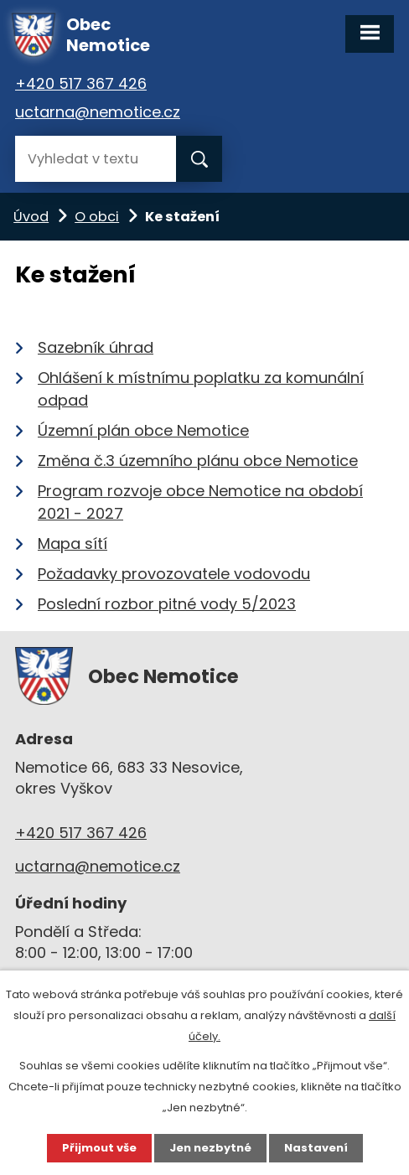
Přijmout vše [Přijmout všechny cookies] (99, 1148)
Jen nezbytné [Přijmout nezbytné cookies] (210, 1148)
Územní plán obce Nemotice (143, 430)
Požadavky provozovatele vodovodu (174, 573)
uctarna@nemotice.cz (97, 111)
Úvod (31, 216)
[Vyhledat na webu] (95, 159)
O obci (97, 216)
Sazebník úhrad (95, 347)
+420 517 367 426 (81, 83)
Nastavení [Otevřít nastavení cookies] (316, 1148)
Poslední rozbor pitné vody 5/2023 (167, 603)
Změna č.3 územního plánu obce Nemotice (198, 460)
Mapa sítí (72, 543)
